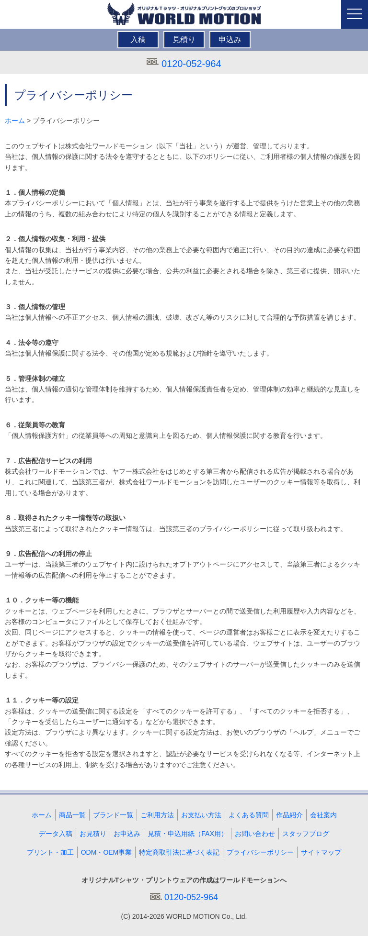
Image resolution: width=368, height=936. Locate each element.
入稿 (138, 39)
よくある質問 (249, 815)
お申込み (127, 833)
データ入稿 (55, 833)
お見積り (93, 833)
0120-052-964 (191, 63)
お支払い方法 (201, 815)
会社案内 (323, 815)
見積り (184, 39)
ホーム (15, 120)
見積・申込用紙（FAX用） (187, 833)
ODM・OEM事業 (106, 852)
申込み (230, 39)
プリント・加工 (50, 852)
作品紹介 (289, 815)
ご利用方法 (157, 815)
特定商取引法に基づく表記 (179, 852)
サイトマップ (321, 852)
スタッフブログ (305, 833)
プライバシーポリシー (260, 852)
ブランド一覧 (113, 815)
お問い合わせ (255, 833)
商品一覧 (72, 815)
